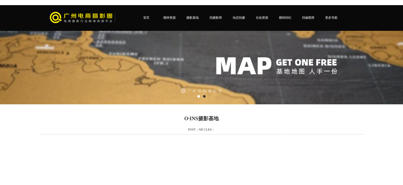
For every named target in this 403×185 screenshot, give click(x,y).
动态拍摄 (239, 18)
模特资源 (169, 18)
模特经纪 (285, 18)
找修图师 (308, 18)
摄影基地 (192, 18)
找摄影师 (215, 18)
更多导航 (331, 18)
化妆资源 (262, 18)
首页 (146, 18)
